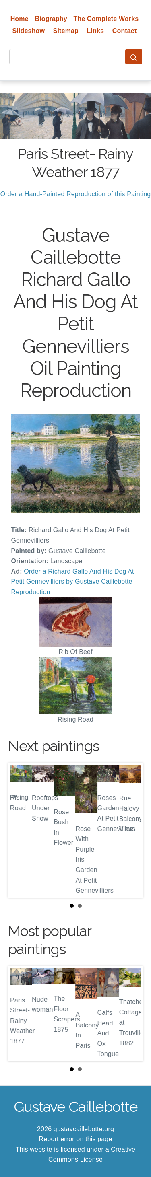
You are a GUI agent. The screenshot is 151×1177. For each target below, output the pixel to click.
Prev (20, 830)
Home (19, 18)
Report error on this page (75, 1139)
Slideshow (28, 30)
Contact (124, 30)
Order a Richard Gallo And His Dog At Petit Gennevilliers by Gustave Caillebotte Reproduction (72, 581)
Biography (51, 18)
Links (95, 30)
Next (130, 830)
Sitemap (66, 30)
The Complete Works (106, 18)
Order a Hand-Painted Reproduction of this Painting (75, 194)
